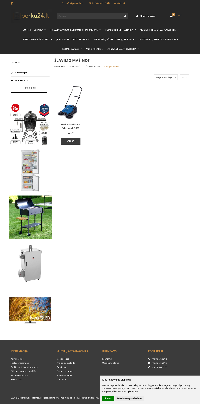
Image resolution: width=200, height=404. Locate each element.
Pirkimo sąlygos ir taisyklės (23, 371)
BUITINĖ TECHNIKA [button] (33, 29)
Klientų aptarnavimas (72, 351)
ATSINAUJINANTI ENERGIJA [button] (122, 48)
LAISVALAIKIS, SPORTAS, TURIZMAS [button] (157, 39)
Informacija (19, 351)
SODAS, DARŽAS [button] (70, 48)
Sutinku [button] (108, 398)
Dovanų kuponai (64, 371)
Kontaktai (119, 3)
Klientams (109, 351)
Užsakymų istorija (110, 362)
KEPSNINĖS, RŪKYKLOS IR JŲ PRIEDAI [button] (113, 39)
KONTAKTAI (16, 379)
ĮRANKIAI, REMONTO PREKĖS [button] (71, 39)
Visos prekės (63, 358)
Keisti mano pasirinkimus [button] (129, 398)
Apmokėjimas (17, 358)
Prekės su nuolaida (66, 362)
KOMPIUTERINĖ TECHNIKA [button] (119, 29)
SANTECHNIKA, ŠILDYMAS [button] (36, 39)
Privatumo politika (19, 375)
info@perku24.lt (72, 3)
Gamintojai (62, 367)
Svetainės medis (64, 375)
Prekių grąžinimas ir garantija (24, 367)
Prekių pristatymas (20, 362)
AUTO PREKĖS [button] (93, 48)
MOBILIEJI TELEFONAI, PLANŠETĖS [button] (158, 29)
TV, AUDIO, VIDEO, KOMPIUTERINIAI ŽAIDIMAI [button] (74, 29)
